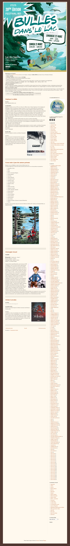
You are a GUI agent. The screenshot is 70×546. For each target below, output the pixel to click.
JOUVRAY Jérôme (54, 304)
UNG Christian (53, 433)
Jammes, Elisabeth (54, 140)
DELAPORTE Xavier (54, 242)
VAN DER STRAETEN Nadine (56, 436)
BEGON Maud (53, 182)
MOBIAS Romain (54, 347)
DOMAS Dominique (54, 251)
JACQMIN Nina (53, 298)
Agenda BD (53, 484)
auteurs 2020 (53, 470)
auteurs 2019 (53, 469)
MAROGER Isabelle (54, 333)
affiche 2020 (53, 453)
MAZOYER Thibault (54, 340)
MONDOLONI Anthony (55, 350)
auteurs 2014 (53, 462)
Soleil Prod (52, 514)
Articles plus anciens (42, 328)
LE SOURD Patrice (54, 315)
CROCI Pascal (53, 232)
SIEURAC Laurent (54, 412)
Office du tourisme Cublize (55, 508)
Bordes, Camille (53, 127)
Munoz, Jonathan (53, 152)
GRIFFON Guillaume (54, 290)
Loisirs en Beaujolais (54, 505)
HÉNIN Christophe (54, 297)
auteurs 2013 (53, 460)
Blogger (44, 540)
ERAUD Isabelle (53, 264)
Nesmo (52, 357)
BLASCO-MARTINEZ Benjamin (56, 196)
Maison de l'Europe (15, 74)
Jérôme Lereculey (10, 300)
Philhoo (52, 380)
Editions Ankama (53, 494)
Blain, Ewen (53, 126)
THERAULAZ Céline (54, 423)
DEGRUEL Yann (53, 241)
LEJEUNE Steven (54, 317)
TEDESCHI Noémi (54, 422)
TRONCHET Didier (54, 429)
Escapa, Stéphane (54, 139)
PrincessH (52, 381)
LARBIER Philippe (54, 314)
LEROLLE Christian (54, 321)
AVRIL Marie (53, 175)
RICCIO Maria (53, 394)
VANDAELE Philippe (54, 437)
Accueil (25, 328)
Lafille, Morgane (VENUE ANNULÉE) (57, 143)
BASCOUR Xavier (54, 179)
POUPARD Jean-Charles (55, 376)
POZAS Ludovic (53, 377)
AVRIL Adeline (53, 173)
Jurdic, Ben (52, 142)
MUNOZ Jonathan (54, 353)
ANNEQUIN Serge (54, 172)
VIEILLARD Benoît (54, 443)
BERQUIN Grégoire (54, 188)
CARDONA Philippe (54, 222)
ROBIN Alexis (53, 397)
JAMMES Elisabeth (54, 300)
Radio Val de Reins (54, 513)
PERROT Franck (53, 371)
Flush (51, 275)
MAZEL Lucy (53, 338)
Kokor (52, 311)
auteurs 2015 (53, 463)
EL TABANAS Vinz (54, 262)
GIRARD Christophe (54, 284)
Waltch (52, 449)
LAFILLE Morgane (54, 313)
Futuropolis (53, 500)
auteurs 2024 (53, 476)
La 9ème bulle (53, 501)
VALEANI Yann (53, 435)
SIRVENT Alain (53, 413)
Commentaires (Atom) (14, 330)
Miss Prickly (53, 354)
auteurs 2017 (53, 466)
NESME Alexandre (54, 356)
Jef (51, 308)
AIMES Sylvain (53, 168)
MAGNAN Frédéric (54, 331)
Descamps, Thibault (54, 132)
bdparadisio (53, 491)
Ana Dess (52, 178)
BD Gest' (52, 490)
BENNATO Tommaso (54, 183)
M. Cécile (52, 328)
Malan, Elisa (53, 147)
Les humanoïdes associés (55, 504)
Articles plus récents (9, 328)
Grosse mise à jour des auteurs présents (17, 162)
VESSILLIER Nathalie (54, 442)
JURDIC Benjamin (54, 307)
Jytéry (52, 310)
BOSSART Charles (54, 202)
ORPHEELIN (53, 363)
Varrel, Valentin (53, 160)
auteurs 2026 (53, 479)
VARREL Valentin (54, 439)
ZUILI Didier (53, 450)
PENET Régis (53, 370)
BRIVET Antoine (54, 206)
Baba (51, 215)
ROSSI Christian (53, 400)
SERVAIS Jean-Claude (54, 410)
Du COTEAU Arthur (54, 261)
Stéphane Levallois (11, 99)
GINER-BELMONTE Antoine (56, 282)
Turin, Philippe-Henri (54, 159)
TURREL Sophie (53, 432)
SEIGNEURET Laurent (55, 409)
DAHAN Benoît (53, 238)
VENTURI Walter (54, 440)
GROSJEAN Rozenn (54, 291)
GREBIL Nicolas (53, 288)
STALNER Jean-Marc (54, 417)
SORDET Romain (54, 414)
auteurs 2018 (53, 468)
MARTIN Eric (53, 334)
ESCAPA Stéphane (54, 265)
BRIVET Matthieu (54, 208)
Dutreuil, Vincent (53, 137)
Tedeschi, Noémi (53, 157)
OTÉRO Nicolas (53, 364)
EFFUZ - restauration (54, 498)
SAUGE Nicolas (53, 406)
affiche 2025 (53, 459)
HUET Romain (53, 295)
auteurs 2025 (53, 478)
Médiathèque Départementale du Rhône (57, 507)
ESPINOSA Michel (54, 267)
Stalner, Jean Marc (54, 156)
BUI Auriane (53, 209)
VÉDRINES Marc (54, 446)
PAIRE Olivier (53, 366)
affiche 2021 (53, 455)
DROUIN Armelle (54, 254)
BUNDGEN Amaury (54, 212)
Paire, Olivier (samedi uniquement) (57, 153)
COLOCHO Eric (53, 228)
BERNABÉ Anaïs (54, 186)
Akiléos (52, 485)
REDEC (52, 387)
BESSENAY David (54, 192)
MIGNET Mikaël (53, 346)
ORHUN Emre (53, 360)
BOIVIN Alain (53, 199)
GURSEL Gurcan (54, 294)
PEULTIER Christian (54, 373)
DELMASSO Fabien (54, 244)
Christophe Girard (11, 252)
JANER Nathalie (53, 301)
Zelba (52, 452)
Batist (52, 216)
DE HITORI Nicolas (54, 239)
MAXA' (52, 337)
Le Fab (52, 327)
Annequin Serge (53, 124)
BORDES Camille (54, 201)
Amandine (52, 176)
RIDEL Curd (53, 396)
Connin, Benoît (53, 130)
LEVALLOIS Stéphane (54, 323)
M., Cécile (52, 146)
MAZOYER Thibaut (54, 341)
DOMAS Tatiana (53, 252)
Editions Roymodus (54, 495)
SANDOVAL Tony (54, 404)
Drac (51, 259)
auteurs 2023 (53, 475)
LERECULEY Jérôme (54, 320)
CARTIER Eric (53, 224)
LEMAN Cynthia (54, 318)
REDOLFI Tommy (54, 389)
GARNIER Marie (54, 278)
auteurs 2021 (53, 472)
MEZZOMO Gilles (54, 343)
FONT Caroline (53, 272)
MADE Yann (53, 330)
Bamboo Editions (54, 488)
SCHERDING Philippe (54, 407)
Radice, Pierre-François (55, 155)
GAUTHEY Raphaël (54, 281)
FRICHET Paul (53, 274)
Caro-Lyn (52, 234)
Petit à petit (52, 511)
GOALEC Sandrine (54, 285)
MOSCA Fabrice (53, 351)
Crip (51, 235)
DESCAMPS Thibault (54, 245)
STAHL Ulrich (53, 416)
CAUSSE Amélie (54, 225)
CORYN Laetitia (53, 229)
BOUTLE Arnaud (54, 205)
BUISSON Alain (53, 211)
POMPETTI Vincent (54, 374)
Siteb (51, 419)
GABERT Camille (54, 277)
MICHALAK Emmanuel (55, 344)
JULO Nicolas (53, 305)
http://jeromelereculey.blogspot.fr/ (11, 303)
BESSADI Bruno (53, 191)
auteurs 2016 (53, 465)
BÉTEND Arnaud (54, 218)
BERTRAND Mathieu (54, 189)
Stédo (52, 420)
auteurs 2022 (53, 473)
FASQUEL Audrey (54, 268)
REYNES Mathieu (54, 393)
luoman (38, 540)
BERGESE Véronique (54, 185)
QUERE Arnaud (53, 383)
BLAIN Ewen (53, 195)
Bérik (51, 219)
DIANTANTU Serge (54, 248)
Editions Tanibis (53, 497)
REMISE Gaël (53, 390)
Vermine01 (52, 445)
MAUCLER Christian (54, 336)
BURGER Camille (54, 214)
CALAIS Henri (53, 221)
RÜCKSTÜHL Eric (54, 403)
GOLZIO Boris (53, 287)
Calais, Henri (53, 129)
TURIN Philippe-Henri (54, 430)
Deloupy (52, 258)
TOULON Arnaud (54, 427)
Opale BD (52, 510)
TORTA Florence (53, 426)
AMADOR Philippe (54, 169)
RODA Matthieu (53, 399)
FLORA (52, 271)
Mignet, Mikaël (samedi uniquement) (57, 149)
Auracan (52, 487)
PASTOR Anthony (54, 367)
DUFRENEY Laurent (54, 255)
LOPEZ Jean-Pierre (54, 324)
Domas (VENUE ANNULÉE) (56, 133)
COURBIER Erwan (54, 231)
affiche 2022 (53, 456)
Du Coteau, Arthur (54, 136)
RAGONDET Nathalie (54, 386)
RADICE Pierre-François (55, 384)
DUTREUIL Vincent (54, 257)
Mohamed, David (54, 150)
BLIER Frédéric (53, 198)
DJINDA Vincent (53, 249)
